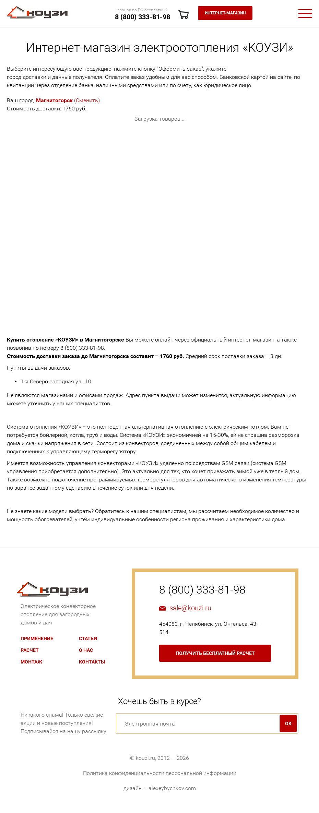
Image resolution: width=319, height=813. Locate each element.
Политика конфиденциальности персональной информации (159, 773)
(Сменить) (68, 100)
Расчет (30, 650)
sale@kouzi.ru (190, 608)
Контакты (92, 662)
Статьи (88, 638)
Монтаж (31, 662)
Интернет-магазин (225, 13)
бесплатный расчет (215, 653)
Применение (37, 638)
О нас (86, 650)
